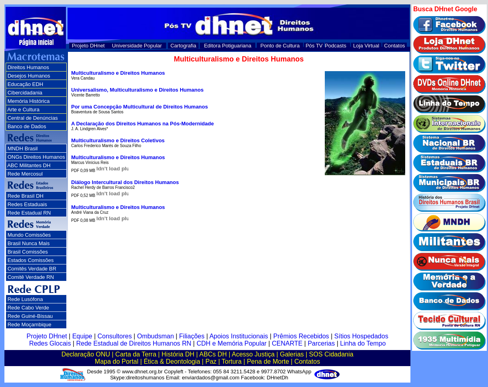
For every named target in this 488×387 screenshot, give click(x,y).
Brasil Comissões (28, 252)
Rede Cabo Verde (28, 308)
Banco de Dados (27, 126)
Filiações (192, 336)
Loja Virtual (366, 46)
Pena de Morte (268, 361)
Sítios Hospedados (361, 336)
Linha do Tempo (363, 343)
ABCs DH (213, 354)
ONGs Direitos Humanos (36, 157)
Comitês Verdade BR (32, 269)
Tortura (231, 361)
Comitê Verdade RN (31, 277)
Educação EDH (25, 84)
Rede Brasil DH (26, 196)
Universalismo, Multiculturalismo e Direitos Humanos (137, 90)
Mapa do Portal (117, 361)
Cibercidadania (25, 93)
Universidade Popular (137, 46)
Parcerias (321, 343)
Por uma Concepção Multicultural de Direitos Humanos (139, 107)
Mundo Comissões (29, 235)
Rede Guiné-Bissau (30, 316)
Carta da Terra (135, 354)
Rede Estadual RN (29, 213)
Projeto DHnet (88, 46)
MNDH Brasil (23, 148)
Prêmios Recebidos (301, 336)
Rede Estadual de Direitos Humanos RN (133, 343)
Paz (211, 361)
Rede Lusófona (25, 299)
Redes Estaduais (27, 204)
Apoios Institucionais (238, 336)
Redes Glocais (50, 343)
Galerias (292, 354)
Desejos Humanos (29, 76)
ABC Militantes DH (29, 165)
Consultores (115, 336)
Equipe (82, 336)
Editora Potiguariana (227, 46)
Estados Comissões (31, 260)
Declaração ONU (86, 354)
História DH (178, 354)
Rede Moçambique (29, 324)
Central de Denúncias (33, 118)
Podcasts (335, 46)
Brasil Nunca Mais (29, 243)
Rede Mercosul (25, 174)
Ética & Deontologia (172, 361)
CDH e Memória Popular (232, 343)
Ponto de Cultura (280, 46)
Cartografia (183, 46)
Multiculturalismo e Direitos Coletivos (118, 140)
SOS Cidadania (331, 354)
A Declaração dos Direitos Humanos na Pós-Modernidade (142, 124)
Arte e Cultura (23, 109)
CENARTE (287, 343)
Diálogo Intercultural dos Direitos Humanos (125, 182)
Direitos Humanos (28, 67)
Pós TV (314, 46)
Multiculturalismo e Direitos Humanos (118, 73)
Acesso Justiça (253, 354)
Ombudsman (155, 336)
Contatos (394, 46)
